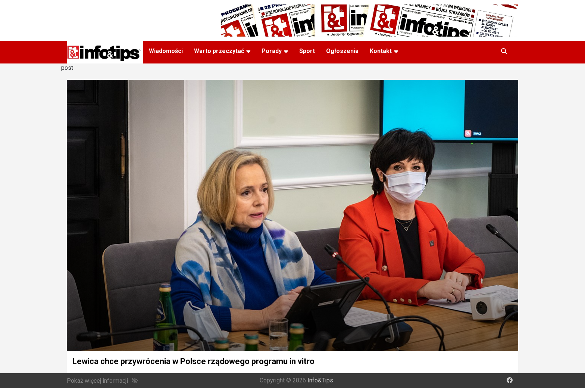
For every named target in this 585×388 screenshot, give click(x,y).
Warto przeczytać (219, 51)
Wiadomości (166, 51)
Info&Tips (320, 380)
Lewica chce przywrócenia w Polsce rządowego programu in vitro (193, 361)
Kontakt (381, 51)
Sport (307, 51)
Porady (272, 51)
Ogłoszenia (342, 51)
